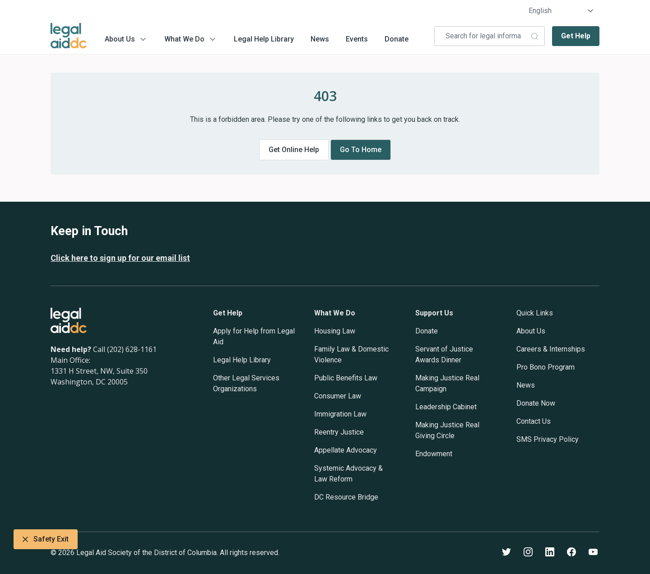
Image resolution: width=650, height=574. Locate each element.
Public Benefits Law (345, 378)
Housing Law (334, 331)
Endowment (433, 453)
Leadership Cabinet (446, 407)
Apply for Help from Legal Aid (254, 336)
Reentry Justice (339, 432)
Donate (397, 39)
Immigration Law (340, 414)
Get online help (294, 149)
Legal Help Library (264, 39)
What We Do (184, 39)
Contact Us (533, 421)
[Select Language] (561, 10)
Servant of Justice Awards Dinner (444, 354)
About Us (120, 39)
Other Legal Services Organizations (246, 383)
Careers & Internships (550, 349)
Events (357, 39)
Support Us (434, 313)
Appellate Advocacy (345, 450)
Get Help (575, 36)
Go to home (360, 149)
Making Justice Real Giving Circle (447, 430)
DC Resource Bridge (346, 497)
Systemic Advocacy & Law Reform (348, 473)
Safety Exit (46, 539)
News (320, 39)
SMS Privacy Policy (547, 439)
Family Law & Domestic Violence (351, 354)
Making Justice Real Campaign (447, 383)
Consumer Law (337, 396)
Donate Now (535, 403)
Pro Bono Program (545, 367)
